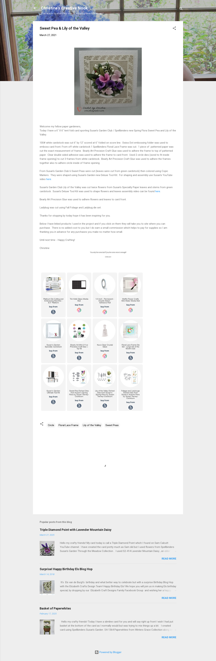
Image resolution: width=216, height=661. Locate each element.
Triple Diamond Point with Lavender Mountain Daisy (75, 529)
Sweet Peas (112, 425)
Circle (51, 425)
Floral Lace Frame (68, 425)
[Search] (181, 9)
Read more (169, 558)
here (48, 179)
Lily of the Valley (92, 425)
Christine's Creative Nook (64, 8)
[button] (174, 28)
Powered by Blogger (108, 652)
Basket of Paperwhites (55, 608)
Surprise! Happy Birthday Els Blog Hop (66, 569)
